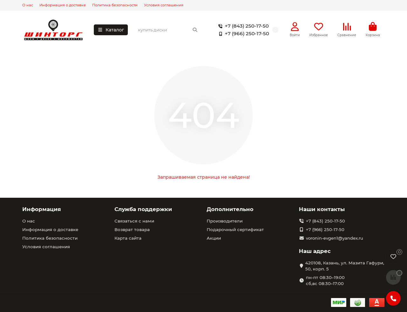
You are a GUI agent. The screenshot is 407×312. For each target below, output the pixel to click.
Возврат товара (132, 229)
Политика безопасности (115, 5)
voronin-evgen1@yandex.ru (334, 238)
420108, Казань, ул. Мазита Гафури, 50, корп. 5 (344, 265)
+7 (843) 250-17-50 (242, 26)
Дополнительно (230, 209)
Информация (41, 209)
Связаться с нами (134, 220)
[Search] (168, 29)
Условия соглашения (163, 5)
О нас (27, 5)
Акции (214, 238)
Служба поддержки (143, 209)
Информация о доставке (62, 5)
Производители (225, 220)
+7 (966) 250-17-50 (242, 33)
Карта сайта (127, 238)
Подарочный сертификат (235, 229)
